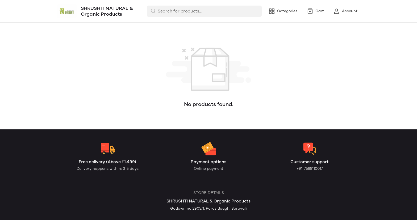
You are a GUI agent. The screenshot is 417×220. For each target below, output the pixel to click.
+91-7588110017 (310, 168)
